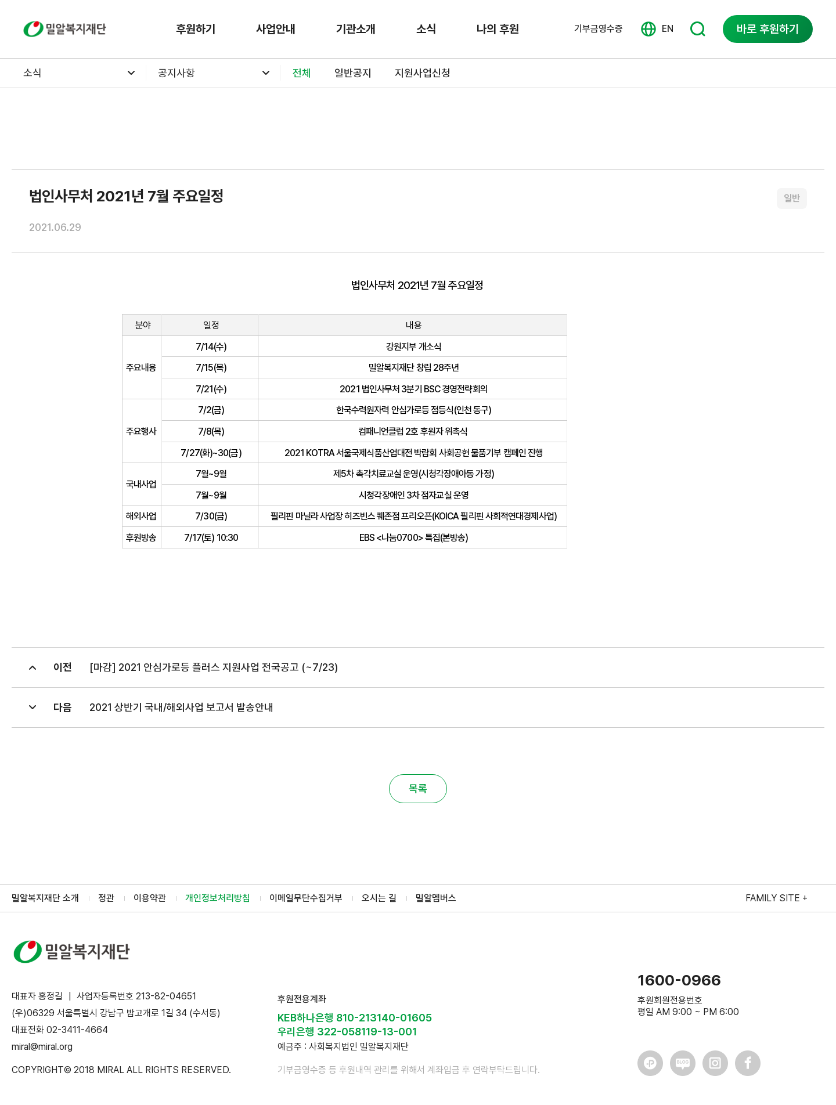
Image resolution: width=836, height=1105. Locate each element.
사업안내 (276, 29)
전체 (302, 73)
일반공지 (353, 73)
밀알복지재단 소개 (45, 898)
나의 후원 (498, 29)
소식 (426, 29)
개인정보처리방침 (217, 898)
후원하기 (195, 29)
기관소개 (356, 29)
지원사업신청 (423, 73)
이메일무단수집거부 (306, 898)
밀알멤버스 (436, 898)
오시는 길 (379, 898)
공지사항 (176, 73)
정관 (106, 898)
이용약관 (150, 898)
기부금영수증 (598, 29)
